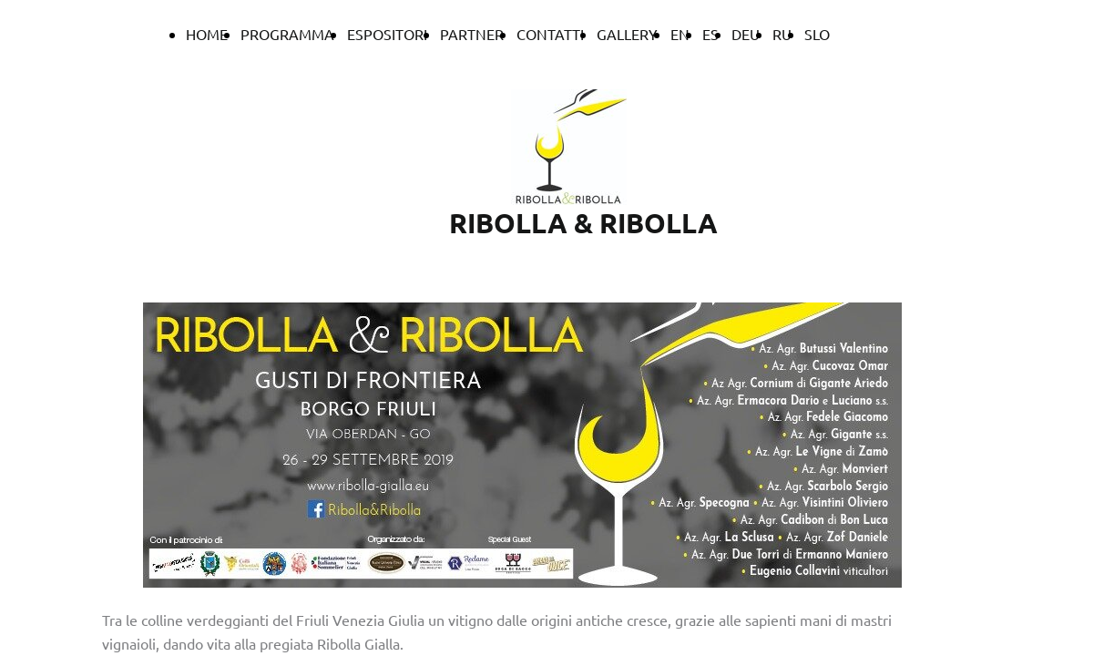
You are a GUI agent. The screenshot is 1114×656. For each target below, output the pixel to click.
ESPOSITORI (387, 34)
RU (782, 34)
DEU (745, 34)
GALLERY (627, 34)
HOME (207, 34)
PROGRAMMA (287, 34)
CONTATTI (550, 34)
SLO (817, 34)
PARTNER (472, 34)
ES (710, 34)
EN (680, 34)
